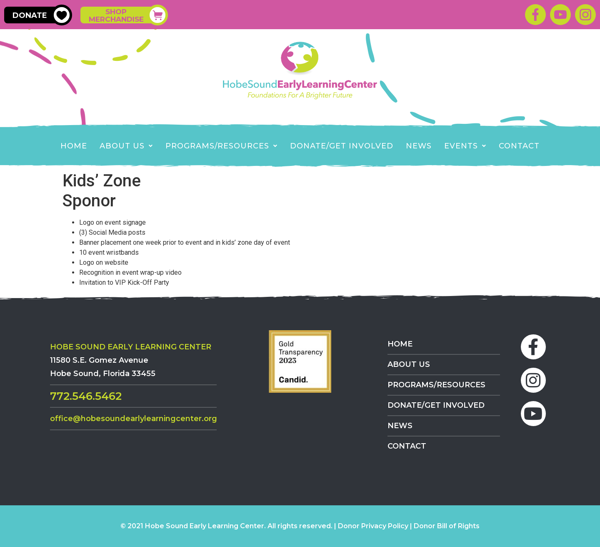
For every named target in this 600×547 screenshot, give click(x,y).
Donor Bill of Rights (447, 526)
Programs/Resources (221, 146)
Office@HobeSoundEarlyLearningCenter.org (133, 418)
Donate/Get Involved (341, 146)
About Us (126, 146)
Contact (519, 146)
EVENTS (465, 146)
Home (73, 146)
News (419, 146)
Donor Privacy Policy (373, 526)
